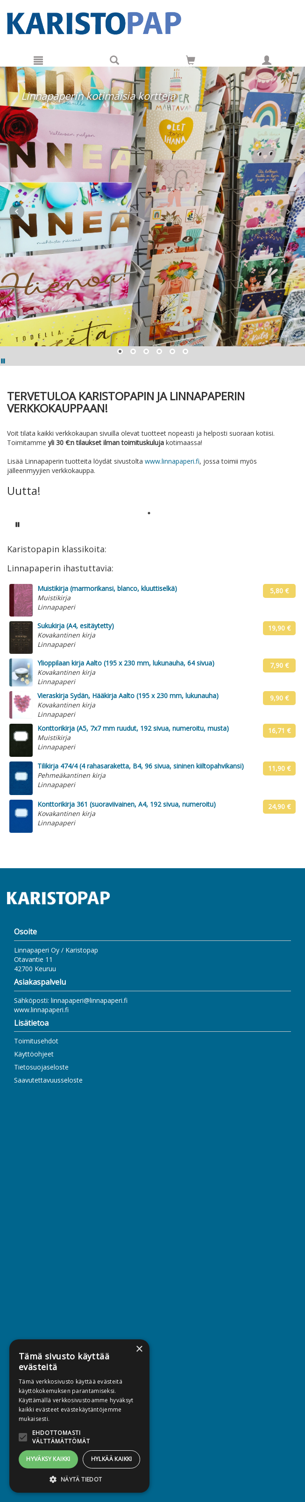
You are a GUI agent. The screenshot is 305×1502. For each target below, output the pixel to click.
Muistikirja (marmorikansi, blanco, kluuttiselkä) (107, 588)
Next (288, 211)
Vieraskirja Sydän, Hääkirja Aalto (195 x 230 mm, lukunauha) (128, 695)
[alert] (79, 1416)
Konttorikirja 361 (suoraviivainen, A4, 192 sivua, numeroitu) (126, 804)
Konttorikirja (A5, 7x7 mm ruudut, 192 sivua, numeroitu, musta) (133, 728)
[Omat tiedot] (267, 60)
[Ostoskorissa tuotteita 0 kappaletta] (190, 61)
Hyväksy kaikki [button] (48, 1459)
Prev (16, 211)
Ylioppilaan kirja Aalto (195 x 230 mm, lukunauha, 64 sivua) (125, 662)
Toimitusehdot (36, 1040)
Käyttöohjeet (34, 1053)
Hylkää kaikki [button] (111, 1459)
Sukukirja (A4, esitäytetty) (75, 625)
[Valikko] (38, 60)
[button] (79, 1479)
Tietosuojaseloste (41, 1067)
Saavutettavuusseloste (48, 1080)
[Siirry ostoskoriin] (190, 60)
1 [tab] (149, 513)
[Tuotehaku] (114, 60)
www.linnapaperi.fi (172, 461)
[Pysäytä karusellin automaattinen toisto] (18, 524)
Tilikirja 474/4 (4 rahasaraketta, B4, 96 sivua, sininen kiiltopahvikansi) (140, 765)
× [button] (138, 1349)
